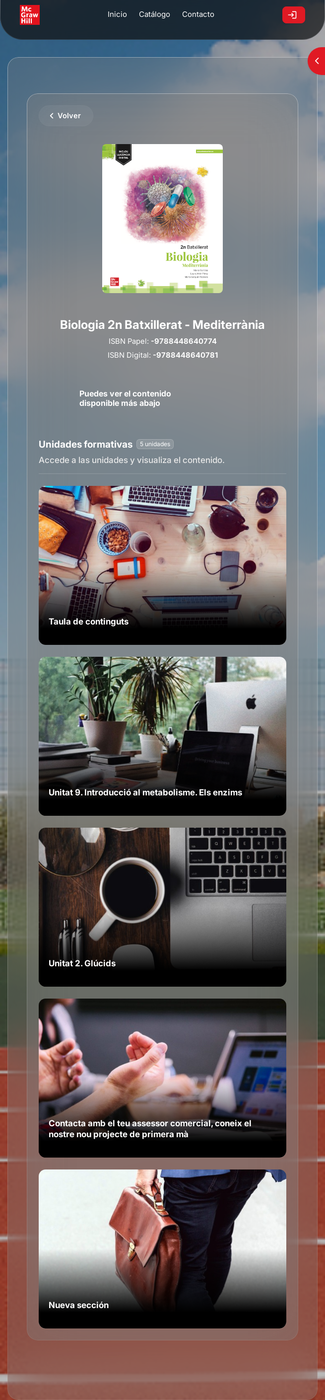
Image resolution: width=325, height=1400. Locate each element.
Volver (69, 115)
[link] (162, 565)
